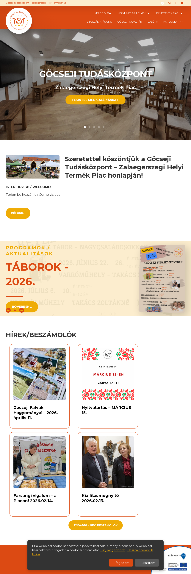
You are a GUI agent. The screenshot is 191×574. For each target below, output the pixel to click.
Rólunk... (18, 213)
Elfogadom (121, 563)
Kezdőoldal (103, 13)
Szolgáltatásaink (99, 21)
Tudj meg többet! (112, 550)
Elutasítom (147, 563)
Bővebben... (22, 307)
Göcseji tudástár (129, 21)
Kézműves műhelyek (131, 13)
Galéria (153, 21)
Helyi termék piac (167, 13)
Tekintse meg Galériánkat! (95, 99)
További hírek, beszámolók (96, 525)
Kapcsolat (171, 21)
